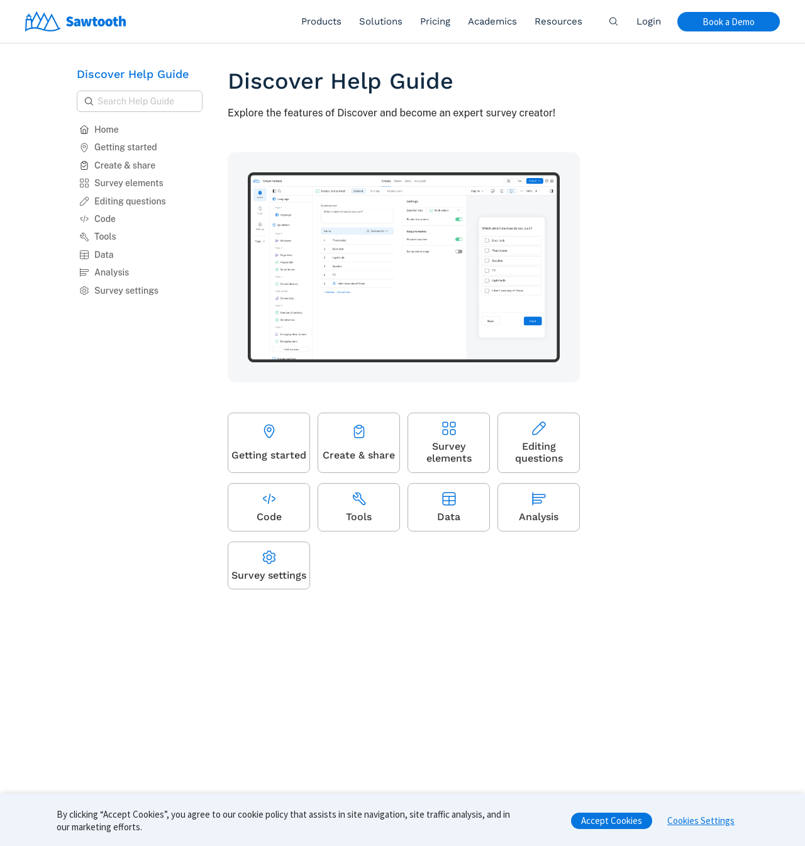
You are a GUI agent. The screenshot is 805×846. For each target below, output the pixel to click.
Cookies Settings (701, 825)
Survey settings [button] (118, 291)
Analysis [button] (104, 272)
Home (99, 130)
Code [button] (97, 219)
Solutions (380, 21)
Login (648, 21)
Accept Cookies (611, 825)
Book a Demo (728, 22)
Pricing (435, 21)
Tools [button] (97, 236)
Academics (492, 21)
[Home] (75, 21)
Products (321, 21)
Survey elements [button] (121, 183)
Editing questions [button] (122, 201)
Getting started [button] (118, 147)
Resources (558, 21)
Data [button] (96, 255)
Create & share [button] (117, 165)
